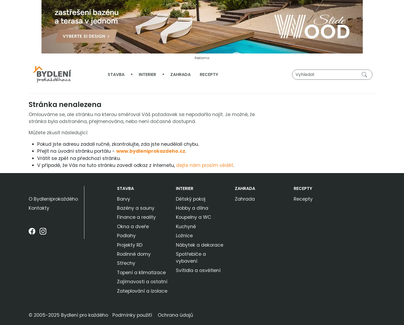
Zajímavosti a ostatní (142, 281)
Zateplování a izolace (142, 291)
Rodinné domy (134, 254)
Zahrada (180, 74)
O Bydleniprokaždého (53, 199)
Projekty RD (129, 245)
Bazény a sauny (135, 208)
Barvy (123, 199)
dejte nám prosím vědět (204, 165)
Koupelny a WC (193, 217)
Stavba (116, 74)
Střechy (126, 263)
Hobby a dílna (192, 208)
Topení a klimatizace (141, 272)
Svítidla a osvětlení (198, 270)
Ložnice (184, 235)
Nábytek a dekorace (199, 245)
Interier (147, 74)
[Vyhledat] (332, 75)
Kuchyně (186, 226)
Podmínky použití (132, 315)
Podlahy (126, 235)
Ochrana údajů (175, 315)
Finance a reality (136, 217)
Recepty (209, 74)
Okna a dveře (133, 226)
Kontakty (39, 208)
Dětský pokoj (190, 199)
